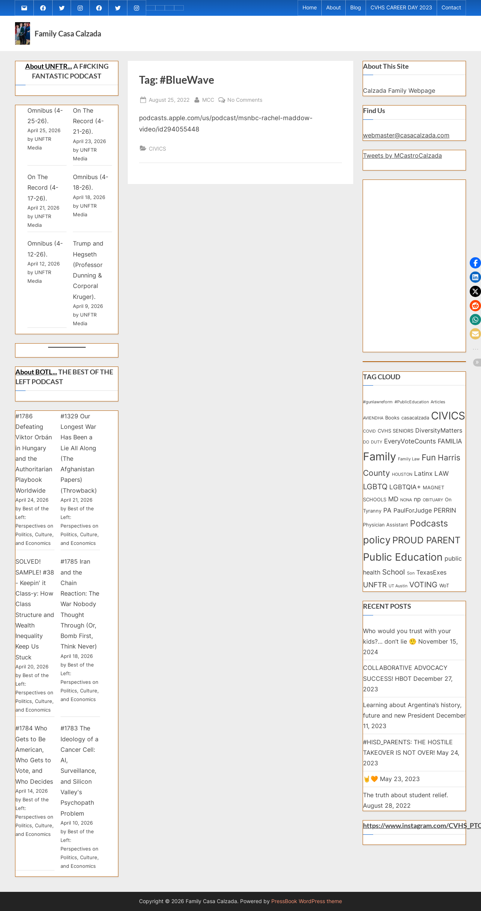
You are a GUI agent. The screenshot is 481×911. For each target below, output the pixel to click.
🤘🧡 (370, 784)
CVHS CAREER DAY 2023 (401, 11)
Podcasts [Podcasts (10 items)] (429, 529)
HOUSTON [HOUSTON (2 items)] (402, 480)
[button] (475, 262)
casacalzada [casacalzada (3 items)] (415, 423)
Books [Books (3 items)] (392, 423)
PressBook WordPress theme (306, 901)
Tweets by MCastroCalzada (402, 161)
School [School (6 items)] (393, 577)
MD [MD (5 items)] (393, 504)
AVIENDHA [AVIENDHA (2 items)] (373, 423)
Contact (451, 11)
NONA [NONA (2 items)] (406, 505)
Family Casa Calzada (68, 39)
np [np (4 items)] (417, 504)
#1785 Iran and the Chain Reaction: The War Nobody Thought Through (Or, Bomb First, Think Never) (80, 609)
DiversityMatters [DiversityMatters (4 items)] (438, 436)
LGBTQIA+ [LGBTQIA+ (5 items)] (405, 492)
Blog (355, 11)
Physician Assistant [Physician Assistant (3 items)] (385, 530)
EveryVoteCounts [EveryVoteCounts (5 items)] (410, 447)
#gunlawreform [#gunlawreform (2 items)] (378, 407)
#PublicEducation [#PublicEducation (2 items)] (412, 407)
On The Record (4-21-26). (88, 126)
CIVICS (157, 154)
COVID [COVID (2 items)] (369, 436)
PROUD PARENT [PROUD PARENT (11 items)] (426, 545)
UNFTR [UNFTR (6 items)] (375, 590)
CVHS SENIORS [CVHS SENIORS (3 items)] (395, 436)
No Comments (244, 105)
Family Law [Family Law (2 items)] (409, 464)
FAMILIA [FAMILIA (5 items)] (450, 447)
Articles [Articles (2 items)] (438, 407)
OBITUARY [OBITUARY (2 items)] (433, 505)
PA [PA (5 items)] (387, 516)
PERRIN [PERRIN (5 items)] (445, 516)
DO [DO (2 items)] (366, 447)
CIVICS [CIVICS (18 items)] (448, 421)
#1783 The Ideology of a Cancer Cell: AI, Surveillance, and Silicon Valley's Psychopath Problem (79, 776)
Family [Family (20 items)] (379, 462)
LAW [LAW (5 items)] (441, 479)
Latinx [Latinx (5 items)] (423, 479)
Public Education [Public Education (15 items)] (403, 563)
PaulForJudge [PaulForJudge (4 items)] (412, 516)
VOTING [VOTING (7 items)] (423, 590)
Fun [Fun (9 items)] (429, 463)
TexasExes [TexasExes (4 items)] (431, 578)
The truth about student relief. (405, 800)
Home (310, 11)
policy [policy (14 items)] (376, 545)
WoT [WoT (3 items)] (444, 591)
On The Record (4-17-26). (42, 193)
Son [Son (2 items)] (410, 578)
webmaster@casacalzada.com (406, 141)
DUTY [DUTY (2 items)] (376, 447)
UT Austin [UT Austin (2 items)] (398, 591)
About (333, 11)
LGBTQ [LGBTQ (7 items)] (375, 492)
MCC (208, 105)
